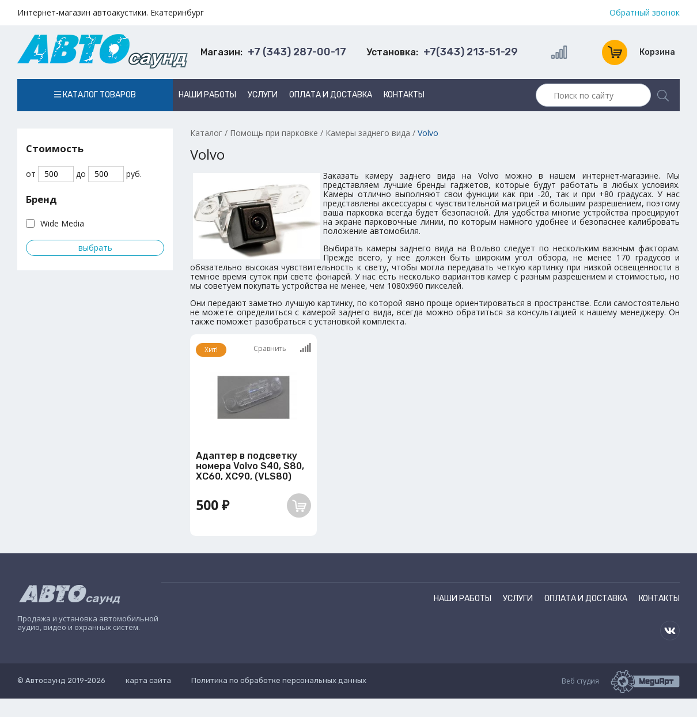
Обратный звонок (644, 12)
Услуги (263, 95)
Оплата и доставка (330, 95)
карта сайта (148, 680)
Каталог (206, 132)
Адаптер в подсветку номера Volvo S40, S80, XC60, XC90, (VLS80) (250, 466)
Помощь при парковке (274, 132)
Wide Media (62, 223)
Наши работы (207, 95)
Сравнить (282, 348)
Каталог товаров (95, 95)
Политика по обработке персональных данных (278, 680)
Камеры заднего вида (367, 132)
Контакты (404, 95)
